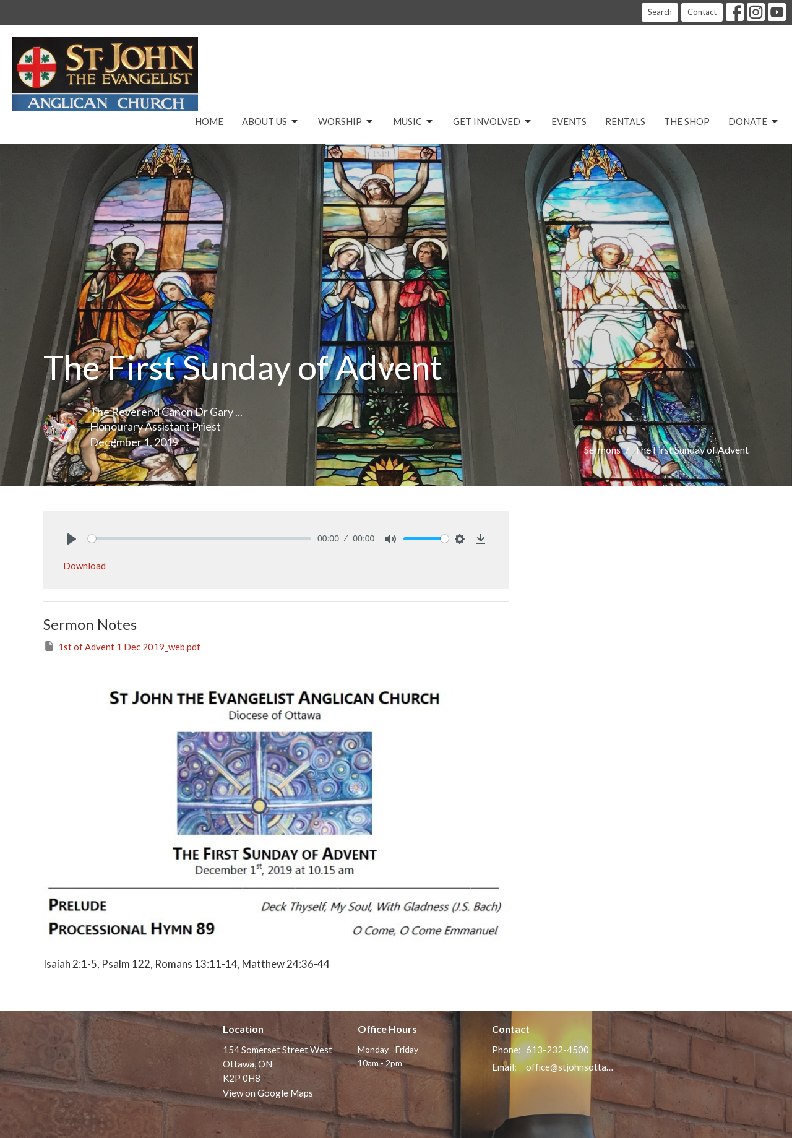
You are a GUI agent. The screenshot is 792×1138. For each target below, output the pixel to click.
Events (569, 121)
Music (413, 122)
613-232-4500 (557, 1049)
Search (660, 12)
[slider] (199, 539)
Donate (754, 122)
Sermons (602, 449)
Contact (702, 12)
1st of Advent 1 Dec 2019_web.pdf (121, 646)
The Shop (687, 121)
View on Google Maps (268, 1092)
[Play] (72, 539)
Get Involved (493, 122)
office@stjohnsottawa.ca (570, 1066)
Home (209, 121)
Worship (346, 122)
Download (84, 565)
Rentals (625, 121)
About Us (270, 122)
